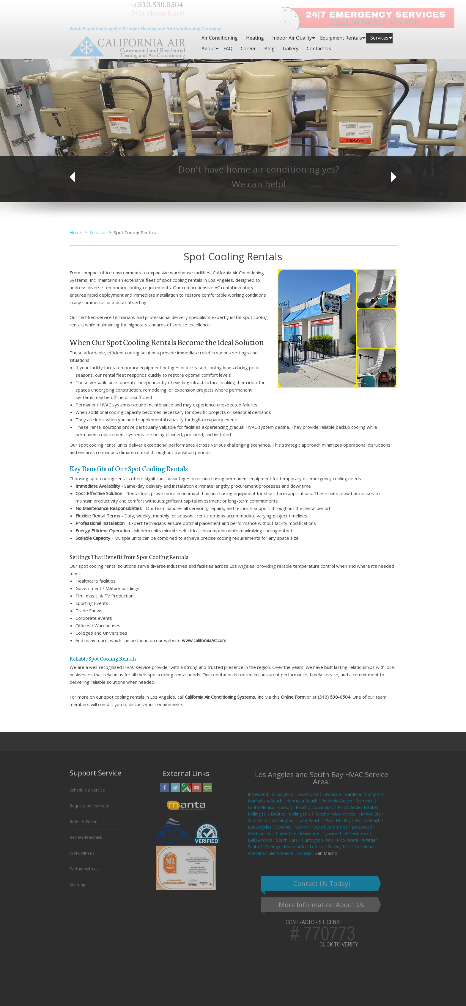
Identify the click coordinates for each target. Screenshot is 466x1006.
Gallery (290, 48)
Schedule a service (87, 794)
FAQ (227, 48)
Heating (255, 38)
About (208, 48)
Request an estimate (89, 810)
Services (379, 38)
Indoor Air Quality (292, 38)
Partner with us (84, 873)
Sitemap (77, 889)
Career (248, 48)
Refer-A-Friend (83, 826)
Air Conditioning (219, 38)
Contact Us (319, 48)
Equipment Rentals (341, 38)
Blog (269, 48)
